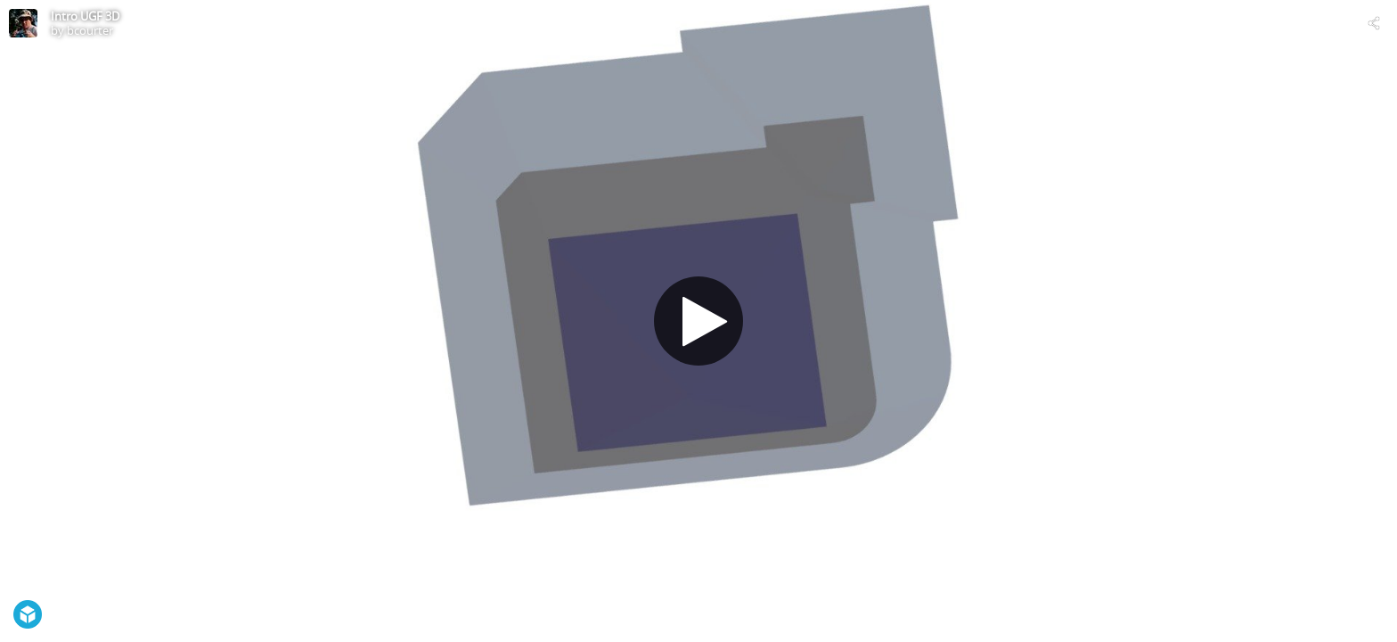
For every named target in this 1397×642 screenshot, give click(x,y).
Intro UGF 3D (85, 16)
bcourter (90, 30)
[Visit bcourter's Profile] (23, 23)
